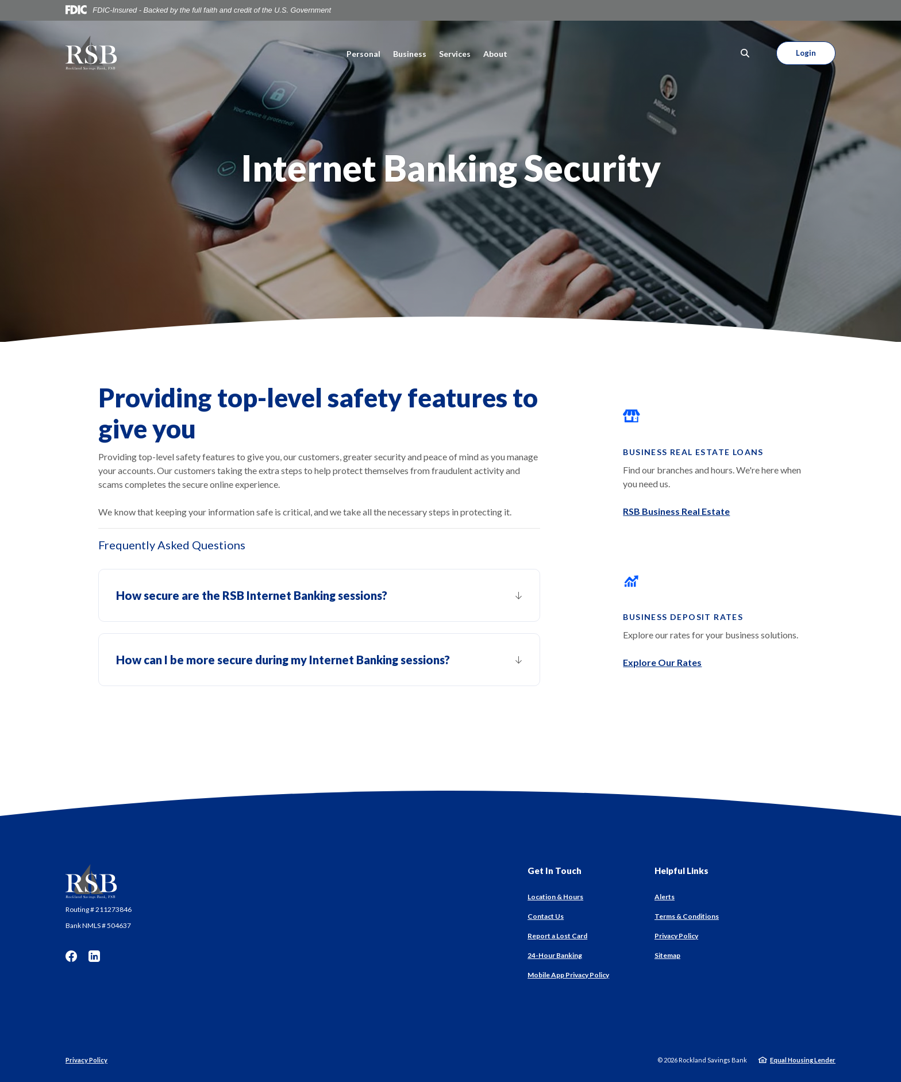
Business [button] (409, 54)
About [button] (495, 54)
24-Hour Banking (554, 955)
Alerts (664, 896)
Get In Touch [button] (554, 870)
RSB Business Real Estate (676, 511)
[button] (319, 595)
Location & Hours (555, 896)
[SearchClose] (745, 53)
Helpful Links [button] (681, 870)
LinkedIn (94, 956)
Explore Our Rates (662, 662)
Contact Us (545, 916)
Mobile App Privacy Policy (568, 975)
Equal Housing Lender (802, 1060)
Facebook (71, 956)
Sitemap (667, 955)
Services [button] (455, 54)
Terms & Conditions (686, 916)
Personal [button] (363, 54)
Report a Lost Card (557, 935)
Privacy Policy (676, 935)
